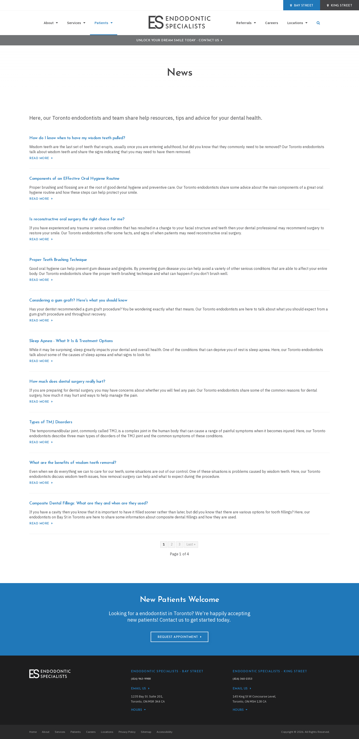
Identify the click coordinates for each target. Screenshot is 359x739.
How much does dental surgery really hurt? (67, 381)
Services (74, 23)
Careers (271, 23)
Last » (191, 544)
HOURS (136, 710)
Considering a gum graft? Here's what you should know (78, 300)
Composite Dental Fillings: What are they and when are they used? (88, 503)
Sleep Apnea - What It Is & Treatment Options (71, 341)
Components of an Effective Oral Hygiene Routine (74, 179)
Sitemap (146, 731)
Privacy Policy (127, 731)
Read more (39, 158)
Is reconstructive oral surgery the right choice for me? (77, 219)
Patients (101, 23)
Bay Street (301, 5)
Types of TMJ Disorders (50, 422)
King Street (339, 5)
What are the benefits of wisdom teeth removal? (72, 463)
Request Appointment (178, 637)
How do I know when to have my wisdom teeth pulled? (77, 138)
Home (33, 731)
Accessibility (164, 731)
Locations (295, 23)
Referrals (244, 23)
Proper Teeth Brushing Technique (58, 260)
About (49, 23)
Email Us (138, 688)
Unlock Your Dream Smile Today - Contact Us (177, 40)
